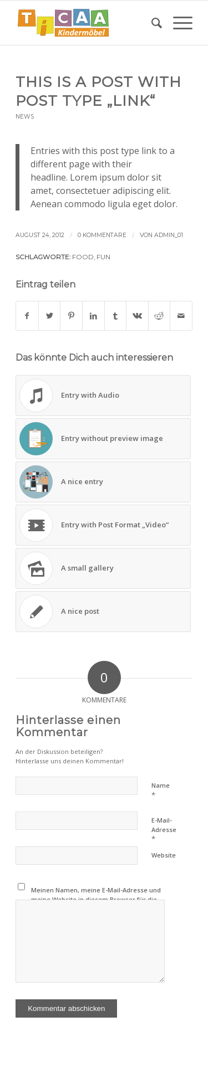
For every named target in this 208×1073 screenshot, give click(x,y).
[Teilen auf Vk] (137, 315)
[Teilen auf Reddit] (159, 315)
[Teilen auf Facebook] (27, 315)
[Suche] (151, 23)
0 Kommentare (102, 235)
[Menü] (177, 23)
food (83, 257)
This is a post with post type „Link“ (98, 91)
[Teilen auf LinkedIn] (93, 315)
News (25, 116)
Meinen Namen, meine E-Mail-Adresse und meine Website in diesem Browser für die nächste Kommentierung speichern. (96, 899)
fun (103, 257)
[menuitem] (151, 23)
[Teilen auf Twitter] (49, 315)
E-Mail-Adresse (163, 830)
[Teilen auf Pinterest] (71, 315)
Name (160, 790)
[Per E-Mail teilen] (181, 315)
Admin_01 (168, 235)
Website (163, 855)
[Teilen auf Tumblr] (115, 315)
